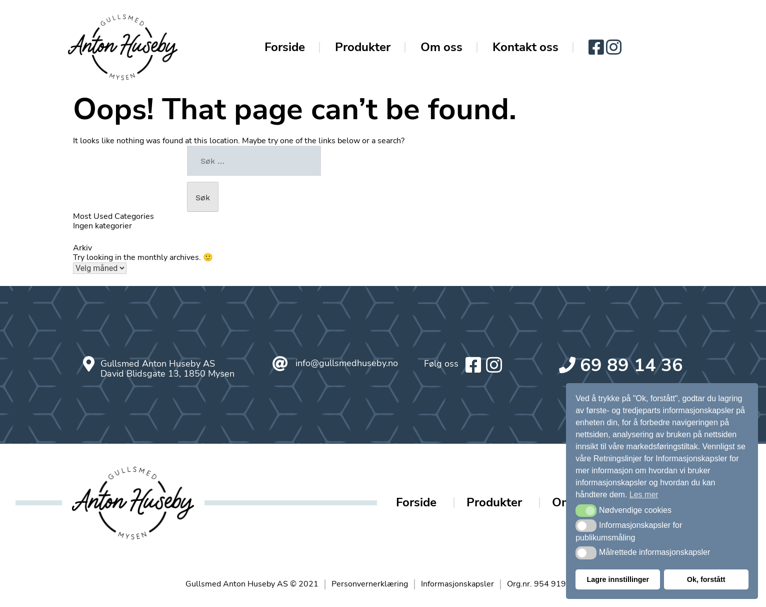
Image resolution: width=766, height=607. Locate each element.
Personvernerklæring (370, 583)
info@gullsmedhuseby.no (347, 363)
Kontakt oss (525, 47)
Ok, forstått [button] (706, 579)
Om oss (441, 47)
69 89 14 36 (631, 365)
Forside (284, 47)
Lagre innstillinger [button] (617, 579)
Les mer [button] (644, 494)
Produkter (362, 47)
